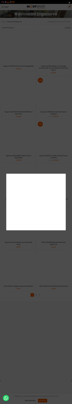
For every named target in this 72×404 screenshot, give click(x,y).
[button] (6, 398)
